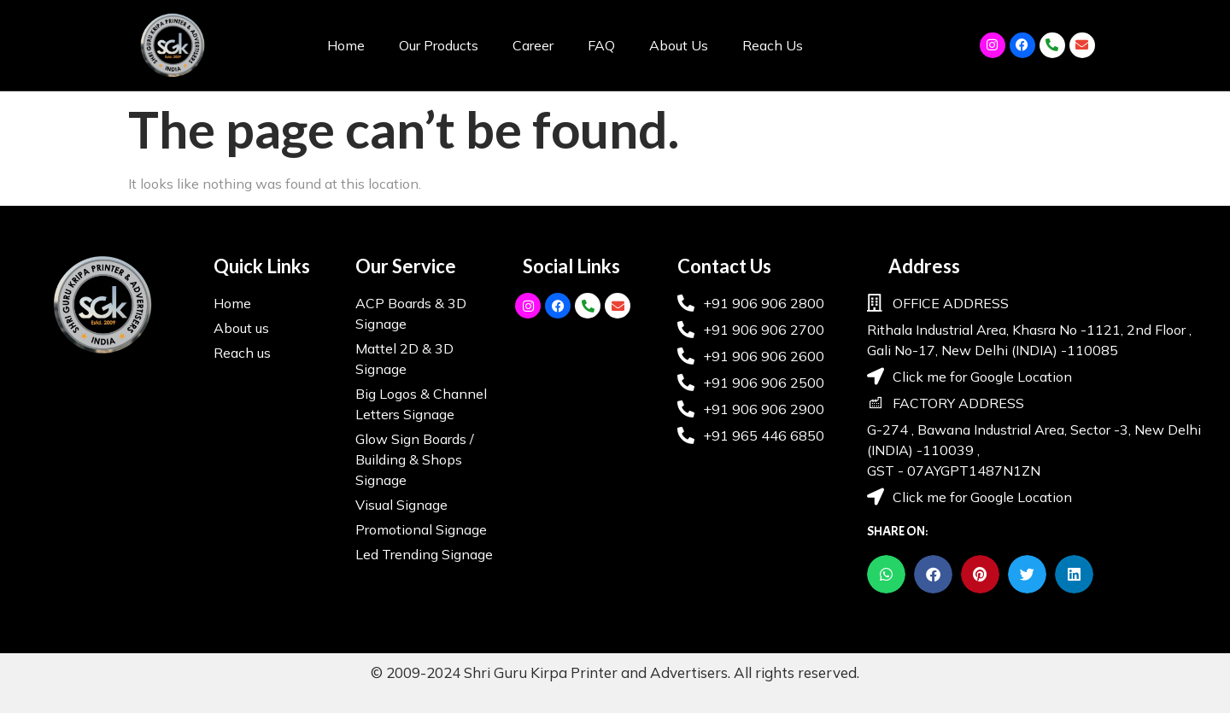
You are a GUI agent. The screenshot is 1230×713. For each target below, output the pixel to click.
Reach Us (772, 45)
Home (346, 45)
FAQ (601, 45)
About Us (678, 45)
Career (533, 45)
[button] (886, 574)
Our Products (438, 45)
